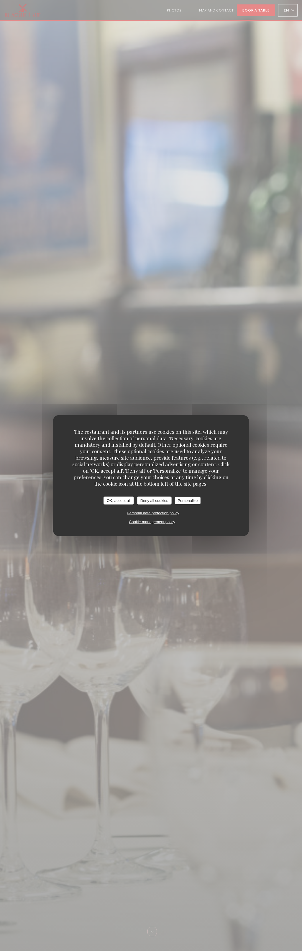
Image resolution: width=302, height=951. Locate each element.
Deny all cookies (154, 500)
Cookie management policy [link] (152, 522)
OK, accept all (119, 500)
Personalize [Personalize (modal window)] (188, 500)
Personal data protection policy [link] (153, 513)
